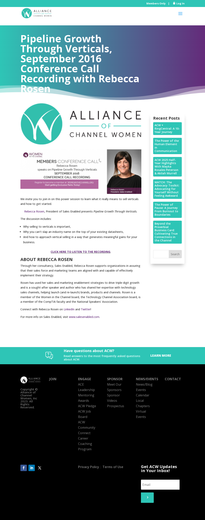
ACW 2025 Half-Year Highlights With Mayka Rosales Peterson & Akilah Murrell (166, 166)
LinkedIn (69, 309)
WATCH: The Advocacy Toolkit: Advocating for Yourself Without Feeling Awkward (167, 188)
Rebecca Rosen (34, 211)
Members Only (156, 3)
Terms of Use (112, 467)
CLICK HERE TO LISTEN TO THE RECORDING (80, 252)
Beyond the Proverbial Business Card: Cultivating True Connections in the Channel (166, 232)
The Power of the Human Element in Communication (167, 146)
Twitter (85, 309)
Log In (180, 3)
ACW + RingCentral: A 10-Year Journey (167, 128)
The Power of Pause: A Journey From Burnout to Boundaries (166, 209)
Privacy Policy (88, 467)
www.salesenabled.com (84, 317)
